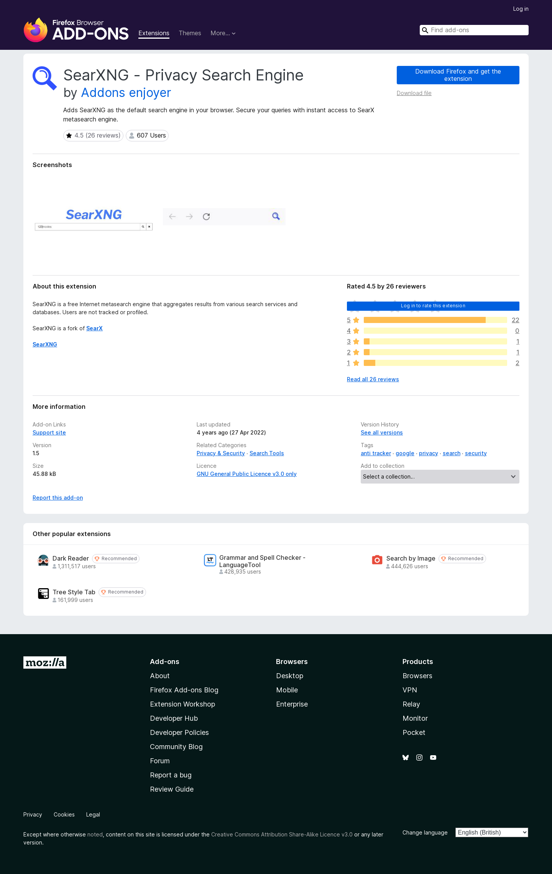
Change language (425, 832)
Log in (521, 8)
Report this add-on (58, 497)
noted (95, 834)
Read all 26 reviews (373, 379)
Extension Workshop (182, 704)
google (405, 453)
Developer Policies (179, 732)
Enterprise (292, 704)
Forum (160, 761)
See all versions (382, 432)
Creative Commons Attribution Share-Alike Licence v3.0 (282, 834)
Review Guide (172, 789)
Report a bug (171, 775)
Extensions (153, 33)
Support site (49, 432)
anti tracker (376, 453)
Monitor (415, 718)
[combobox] (474, 30)
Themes (190, 33)
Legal (93, 814)
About (160, 676)
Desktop (289, 676)
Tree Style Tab (74, 592)
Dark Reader (71, 558)
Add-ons (164, 662)
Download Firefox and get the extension (458, 74)
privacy (428, 453)
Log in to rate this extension (433, 305)
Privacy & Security (221, 453)
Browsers (417, 676)
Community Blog (176, 747)
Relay (411, 704)
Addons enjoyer (126, 92)
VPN (409, 690)
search (451, 453)
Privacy (32, 814)
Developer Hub (174, 718)
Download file (414, 93)
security (476, 453)
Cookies (64, 814)
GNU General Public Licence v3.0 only (247, 474)
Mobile (287, 690)
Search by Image (410, 558)
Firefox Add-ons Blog (184, 690)
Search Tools (267, 453)
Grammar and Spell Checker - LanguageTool (262, 561)
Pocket (414, 732)
